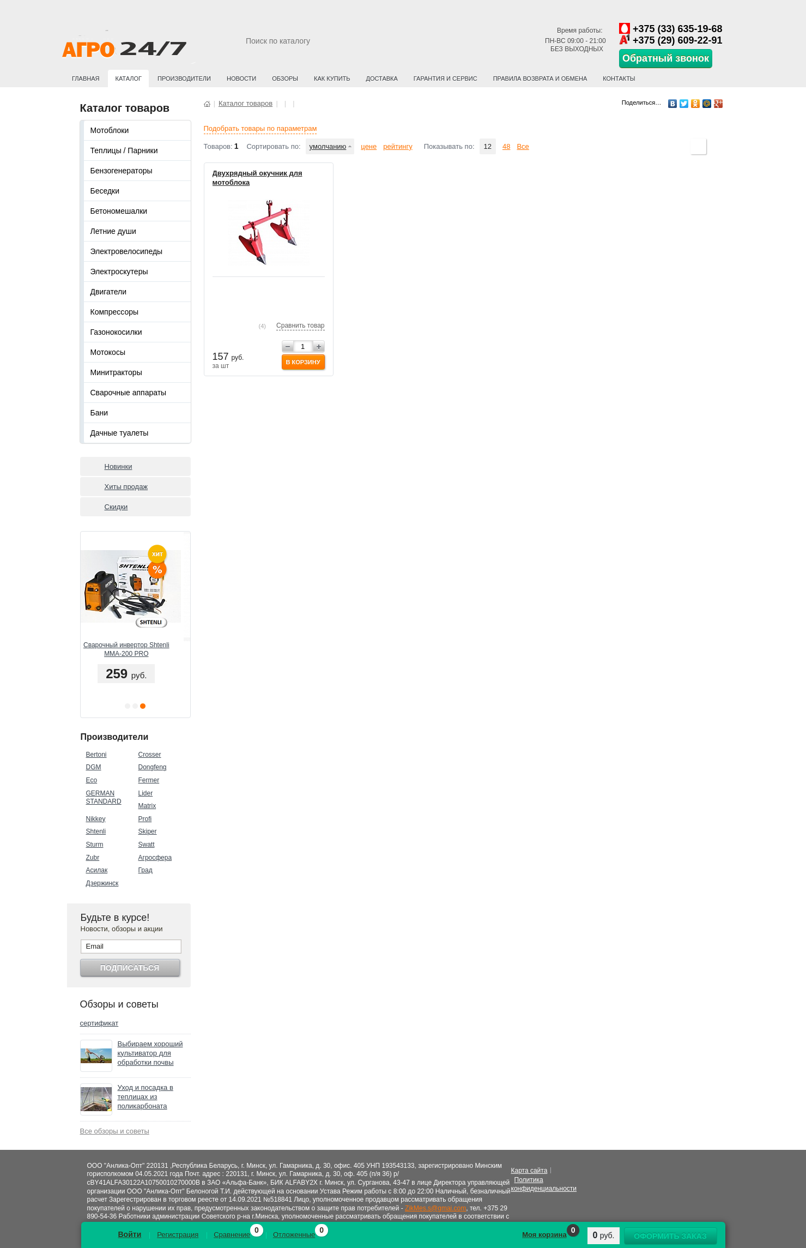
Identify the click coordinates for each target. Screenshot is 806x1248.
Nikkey (96, 819)
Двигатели (108, 291)
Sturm (95, 844)
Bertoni (96, 754)
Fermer (149, 780)
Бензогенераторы (121, 170)
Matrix (147, 806)
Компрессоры (114, 312)
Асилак (97, 870)
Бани (99, 412)
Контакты (619, 78)
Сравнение (232, 1235)
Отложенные (294, 1235)
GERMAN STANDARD (104, 797)
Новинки (118, 466)
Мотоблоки (109, 130)
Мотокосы (107, 352)
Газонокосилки (116, 332)
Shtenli (96, 831)
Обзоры (285, 78)
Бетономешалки (119, 211)
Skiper (147, 831)
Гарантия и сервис (445, 78)
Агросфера (155, 857)
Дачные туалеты (119, 433)
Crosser (149, 754)
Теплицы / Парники (124, 150)
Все (523, 146)
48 (506, 146)
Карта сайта (529, 1170)
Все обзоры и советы (114, 1131)
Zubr (93, 857)
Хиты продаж (126, 487)
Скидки (116, 507)
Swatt (146, 844)
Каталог (128, 78)
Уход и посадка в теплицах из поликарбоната (145, 1096)
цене (369, 146)
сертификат (99, 1023)
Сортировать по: (273, 146)
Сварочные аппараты (128, 392)
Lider (145, 793)
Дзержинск (102, 883)
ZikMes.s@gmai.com (435, 1208)
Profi (145, 819)
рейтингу (397, 146)
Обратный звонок (665, 58)
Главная (85, 78)
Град (145, 870)
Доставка (382, 78)
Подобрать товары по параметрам (260, 128)
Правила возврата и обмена (540, 78)
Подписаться (129, 967)
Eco (92, 780)
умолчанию (328, 146)
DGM (93, 767)
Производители (184, 78)
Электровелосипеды (126, 251)
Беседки (105, 190)
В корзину (303, 362)
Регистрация (177, 1235)
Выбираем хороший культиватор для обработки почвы (150, 1053)
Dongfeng (152, 767)
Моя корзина (544, 1235)
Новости (241, 78)
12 (488, 146)
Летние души (113, 231)
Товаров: (218, 146)
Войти (130, 1234)
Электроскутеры (119, 271)
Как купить (332, 78)
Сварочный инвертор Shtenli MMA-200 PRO (135, 649)
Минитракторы (116, 372)
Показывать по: (449, 146)
